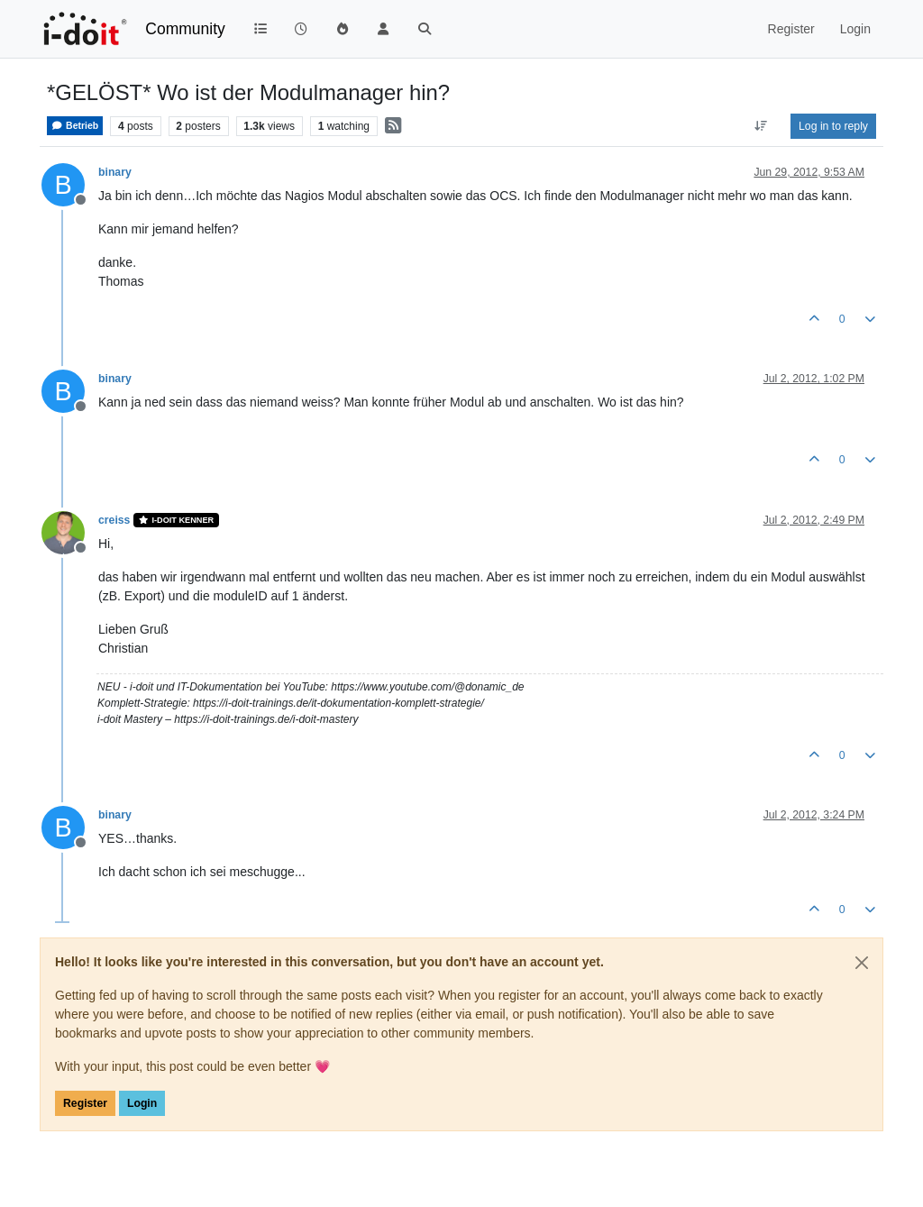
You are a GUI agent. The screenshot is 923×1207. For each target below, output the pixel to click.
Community (185, 29)
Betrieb (74, 126)
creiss (114, 520)
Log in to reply (833, 126)
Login (142, 1103)
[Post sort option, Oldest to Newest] (761, 126)
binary (115, 172)
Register (85, 1103)
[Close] (861, 962)
